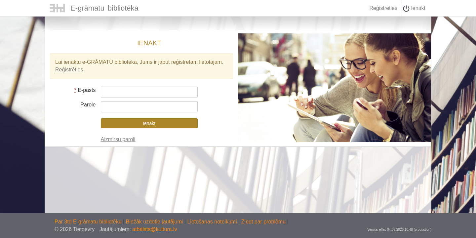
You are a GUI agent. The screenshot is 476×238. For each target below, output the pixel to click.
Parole (88, 104)
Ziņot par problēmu (263, 221)
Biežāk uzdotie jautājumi (155, 221)
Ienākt (414, 8)
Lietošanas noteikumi (212, 221)
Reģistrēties (383, 8)
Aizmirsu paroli (118, 139)
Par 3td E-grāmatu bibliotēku (89, 221)
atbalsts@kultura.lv (154, 229)
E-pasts (85, 90)
